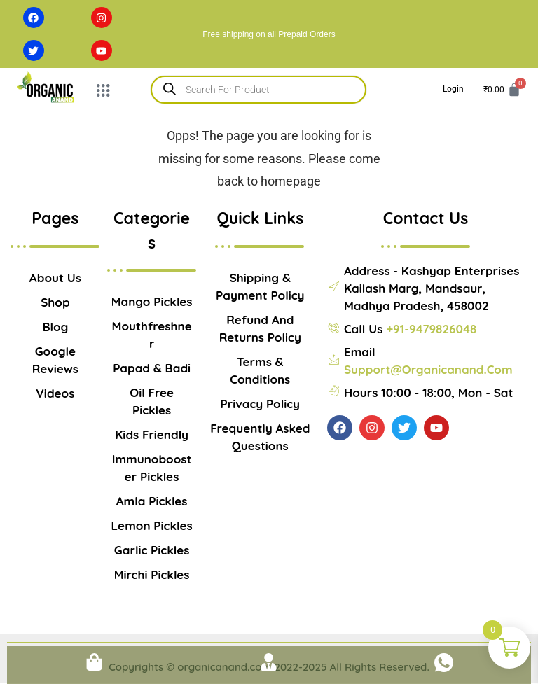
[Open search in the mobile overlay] (259, 89)
